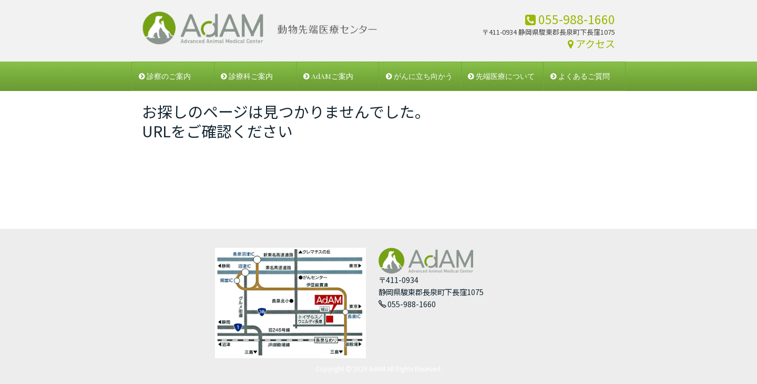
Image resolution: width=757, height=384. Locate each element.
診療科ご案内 (247, 75)
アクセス (591, 43)
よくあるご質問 (580, 75)
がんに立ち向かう (419, 75)
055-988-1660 (570, 19)
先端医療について (501, 75)
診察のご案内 (165, 75)
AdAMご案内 (328, 75)
